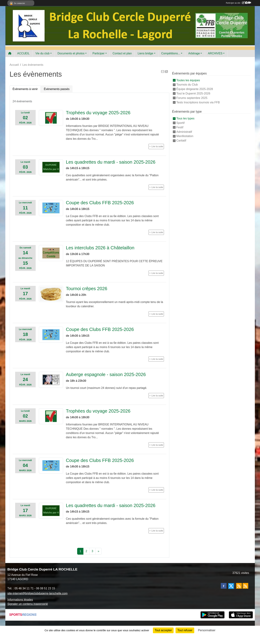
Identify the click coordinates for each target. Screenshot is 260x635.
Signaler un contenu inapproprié (27, 603)
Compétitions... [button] (170, 53)
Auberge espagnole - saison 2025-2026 (106, 374)
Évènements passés (56, 89)
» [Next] (98, 551)
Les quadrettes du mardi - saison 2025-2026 (110, 162)
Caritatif (181, 140)
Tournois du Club (187, 84)
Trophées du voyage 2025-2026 (98, 112)
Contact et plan (122, 53)
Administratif (184, 131)
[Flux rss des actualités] (239, 586)
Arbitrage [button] (194, 53)
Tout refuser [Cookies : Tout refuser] (184, 630)
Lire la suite (157, 146)
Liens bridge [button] (145, 53)
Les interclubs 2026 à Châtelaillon (100, 247)
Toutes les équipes (188, 80)
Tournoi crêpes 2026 (86, 288)
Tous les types (185, 118)
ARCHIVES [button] (215, 53)
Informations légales (20, 599)
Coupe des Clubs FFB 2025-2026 (100, 202)
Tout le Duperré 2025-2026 (193, 93)
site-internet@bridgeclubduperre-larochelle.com (37, 593)
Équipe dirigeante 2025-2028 (194, 89)
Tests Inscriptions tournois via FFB (198, 102)
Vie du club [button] (42, 53)
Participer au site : (238, 3)
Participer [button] (98, 53)
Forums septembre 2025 (191, 97)
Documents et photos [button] (71, 53)
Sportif (180, 122)
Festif (179, 127)
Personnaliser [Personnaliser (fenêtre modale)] (206, 630)
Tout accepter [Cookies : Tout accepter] (163, 630)
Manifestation (184, 136)
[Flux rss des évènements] (245, 586)
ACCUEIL (23, 53)
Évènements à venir (25, 89)
